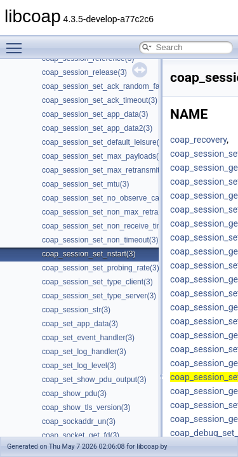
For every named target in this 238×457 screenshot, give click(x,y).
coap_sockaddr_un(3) (79, 421)
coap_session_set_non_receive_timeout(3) (114, 226)
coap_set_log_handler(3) (84, 351)
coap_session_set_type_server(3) (99, 295)
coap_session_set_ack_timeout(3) (99, 100)
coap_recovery (198, 140)
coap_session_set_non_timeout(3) (100, 239)
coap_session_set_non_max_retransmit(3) (114, 212)
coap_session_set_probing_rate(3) (100, 267)
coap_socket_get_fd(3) (80, 435)
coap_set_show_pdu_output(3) (94, 379)
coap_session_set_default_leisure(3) (104, 142)
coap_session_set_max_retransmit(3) (105, 170)
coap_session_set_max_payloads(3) (104, 156)
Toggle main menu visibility (17, 42)
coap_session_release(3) (84, 72)
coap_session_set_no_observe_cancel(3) (112, 198)
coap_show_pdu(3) (74, 393)
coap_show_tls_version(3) (86, 407)
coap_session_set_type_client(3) (97, 281)
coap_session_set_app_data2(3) (97, 128)
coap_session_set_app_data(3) (95, 114)
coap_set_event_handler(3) (88, 337)
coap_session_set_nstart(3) (88, 253)
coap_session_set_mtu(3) (85, 184)
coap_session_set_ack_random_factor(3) (112, 86)
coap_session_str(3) (76, 309)
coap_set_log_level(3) (79, 365)
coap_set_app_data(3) (80, 323)
